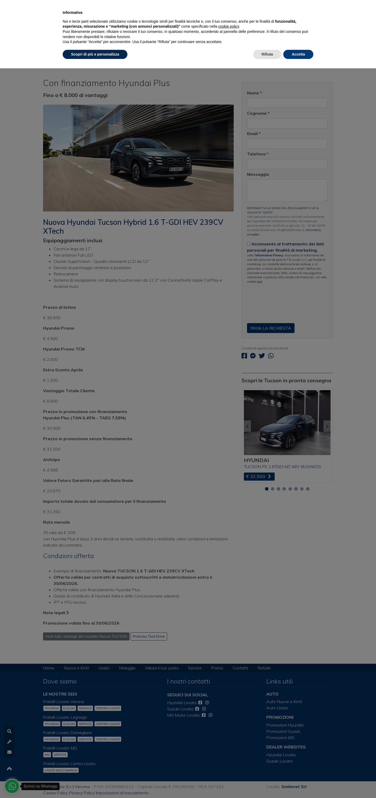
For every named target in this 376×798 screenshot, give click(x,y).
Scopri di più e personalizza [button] (95, 54)
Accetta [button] (298, 54)
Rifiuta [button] (267, 54)
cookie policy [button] (228, 26)
